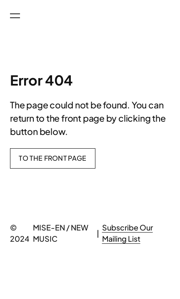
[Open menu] (15, 16)
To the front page (52, 158)
